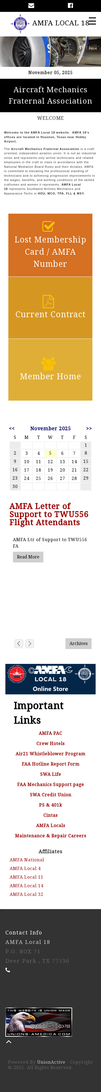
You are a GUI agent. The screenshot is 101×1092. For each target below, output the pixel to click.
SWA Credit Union (50, 794)
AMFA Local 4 (25, 868)
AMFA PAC (50, 733)
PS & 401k (50, 805)
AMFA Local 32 (26, 894)
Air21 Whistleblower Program (50, 753)
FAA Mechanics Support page (50, 784)
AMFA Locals (50, 825)
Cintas (50, 815)
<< (12, 428)
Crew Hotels (50, 743)
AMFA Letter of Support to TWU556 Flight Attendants (48, 514)
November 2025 (50, 428)
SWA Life (50, 774)
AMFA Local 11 (26, 877)
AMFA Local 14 (26, 885)
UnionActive (51, 1062)
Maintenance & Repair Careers (50, 835)
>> (89, 428)
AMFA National (27, 859)
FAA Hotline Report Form (50, 764)
